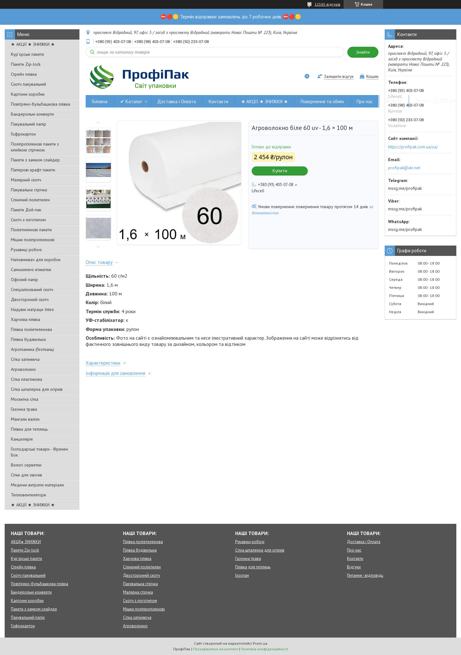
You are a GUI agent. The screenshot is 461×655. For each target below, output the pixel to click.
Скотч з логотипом (28, 219)
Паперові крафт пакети (33, 170)
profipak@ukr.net (404, 167)
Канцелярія (22, 439)
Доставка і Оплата (176, 101)
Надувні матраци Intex (32, 309)
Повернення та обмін (322, 101)
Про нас (365, 101)
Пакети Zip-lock (25, 64)
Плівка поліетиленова (31, 329)
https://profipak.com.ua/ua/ (413, 147)
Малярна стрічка (138, 592)
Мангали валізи (25, 419)
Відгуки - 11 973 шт (435, 101)
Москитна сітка (24, 399)
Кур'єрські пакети (27, 54)
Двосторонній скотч (30, 299)
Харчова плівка (25, 319)
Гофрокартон (23, 134)
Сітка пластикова (26, 379)
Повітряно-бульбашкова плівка (40, 104)
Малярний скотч (26, 180)
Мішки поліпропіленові (33, 239)
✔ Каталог (131, 101)
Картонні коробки (28, 94)
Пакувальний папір (28, 124)
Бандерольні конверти (32, 114)
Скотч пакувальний (28, 84)
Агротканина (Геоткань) (32, 349)
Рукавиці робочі (26, 249)
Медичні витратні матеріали (37, 485)
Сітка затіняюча (25, 359)
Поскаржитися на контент (215, 649)
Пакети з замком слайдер (35, 160)
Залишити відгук (339, 76)
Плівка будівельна (28, 339)
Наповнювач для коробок (35, 259)
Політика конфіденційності (264, 649)
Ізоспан (242, 575)
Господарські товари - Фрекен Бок (39, 452)
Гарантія (394, 101)
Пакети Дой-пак (26, 210)
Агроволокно (23, 369)
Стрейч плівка (24, 74)
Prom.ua (260, 643)
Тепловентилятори (28, 495)
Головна (99, 101)
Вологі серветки (26, 465)
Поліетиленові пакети (31, 229)
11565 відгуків (327, 4)
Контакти (218, 101)
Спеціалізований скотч (32, 289)
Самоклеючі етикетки (31, 269)
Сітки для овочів (26, 475)
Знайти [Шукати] (363, 52)
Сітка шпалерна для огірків (37, 389)
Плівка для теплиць (29, 429)
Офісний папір (24, 279)
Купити (280, 171)
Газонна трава (24, 409)
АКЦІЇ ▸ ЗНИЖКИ (26, 541)
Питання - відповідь (365, 575)
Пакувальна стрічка (29, 190)
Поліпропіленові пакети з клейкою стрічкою (35, 147)
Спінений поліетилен (30, 200)
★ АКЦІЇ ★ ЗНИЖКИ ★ (33, 44)
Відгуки (354, 567)
